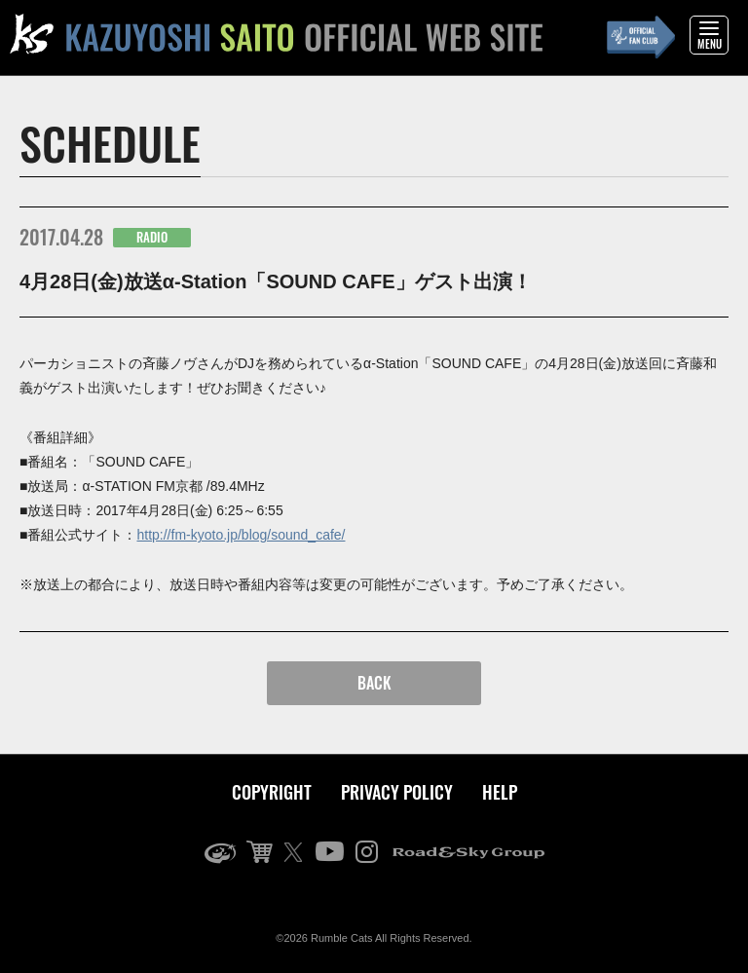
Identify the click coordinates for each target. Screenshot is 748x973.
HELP (499, 792)
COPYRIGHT (272, 792)
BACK (374, 682)
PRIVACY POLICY (397, 792)
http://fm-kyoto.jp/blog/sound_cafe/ (240, 535)
